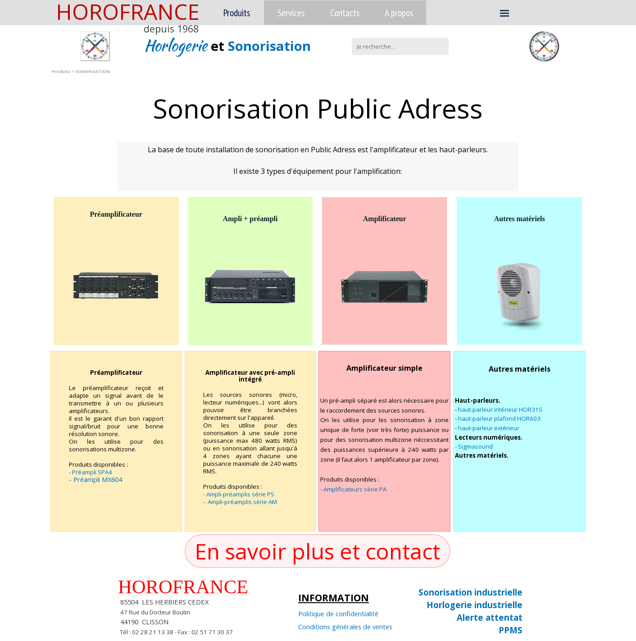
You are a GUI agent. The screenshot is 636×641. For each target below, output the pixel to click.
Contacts (344, 12)
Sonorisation (269, 46)
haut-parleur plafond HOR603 (499, 418)
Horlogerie (177, 45)
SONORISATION (92, 71)
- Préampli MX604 (95, 479)
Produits (236, 12)
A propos (399, 12)
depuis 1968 (171, 28)
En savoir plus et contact (317, 551)
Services (290, 12)
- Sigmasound (474, 446)
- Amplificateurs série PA (353, 489)
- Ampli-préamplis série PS (238, 494)
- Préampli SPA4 (90, 472)
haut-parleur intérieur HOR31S (500, 409)
